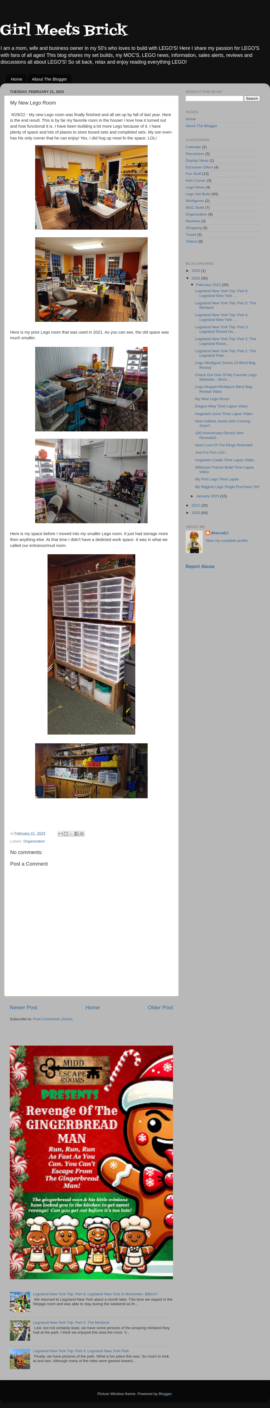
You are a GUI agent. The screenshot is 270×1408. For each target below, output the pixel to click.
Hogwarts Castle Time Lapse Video (225, 460)
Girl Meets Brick (63, 31)
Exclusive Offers (199, 167)
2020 (196, 513)
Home (16, 79)
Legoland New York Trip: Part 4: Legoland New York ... (222, 317)
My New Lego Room (212, 399)
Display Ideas (197, 160)
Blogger (165, 1394)
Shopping (194, 228)
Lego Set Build (198, 194)
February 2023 (209, 285)
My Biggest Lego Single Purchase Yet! (227, 487)
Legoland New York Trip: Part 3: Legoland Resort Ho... (222, 329)
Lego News (195, 187)
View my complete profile (227, 540)
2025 (196, 271)
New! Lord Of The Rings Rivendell (224, 445)
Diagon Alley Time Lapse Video (221, 406)
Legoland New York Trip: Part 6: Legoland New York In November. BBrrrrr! (95, 1294)
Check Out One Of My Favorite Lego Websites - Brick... (226, 377)
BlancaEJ (219, 533)
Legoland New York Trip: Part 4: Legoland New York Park (81, 1351)
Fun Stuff (193, 174)
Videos (191, 241)
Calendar (193, 147)
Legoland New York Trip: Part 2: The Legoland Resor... (225, 341)
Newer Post (23, 1007)
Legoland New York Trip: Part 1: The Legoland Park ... (225, 353)
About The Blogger (49, 79)
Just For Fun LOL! (210, 452)
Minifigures (195, 201)
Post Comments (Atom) (53, 1019)
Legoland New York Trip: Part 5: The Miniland (71, 1322)
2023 (196, 278)
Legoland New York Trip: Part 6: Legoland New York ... (222, 293)
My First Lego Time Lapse (217, 479)
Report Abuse (200, 566)
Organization (34, 841)
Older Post (160, 1007)
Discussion (195, 154)
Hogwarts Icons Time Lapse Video (224, 414)
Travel (191, 234)
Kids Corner (196, 180)
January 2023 (208, 496)
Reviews (193, 221)
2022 (196, 505)
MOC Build (195, 207)
